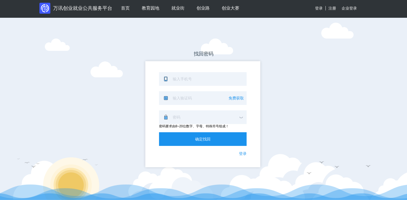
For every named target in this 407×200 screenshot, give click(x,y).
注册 (332, 8)
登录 (319, 8)
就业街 (177, 8)
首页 (125, 8)
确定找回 (202, 139)
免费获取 (236, 98)
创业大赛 (230, 8)
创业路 (203, 8)
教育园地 (150, 8)
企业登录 (349, 8)
